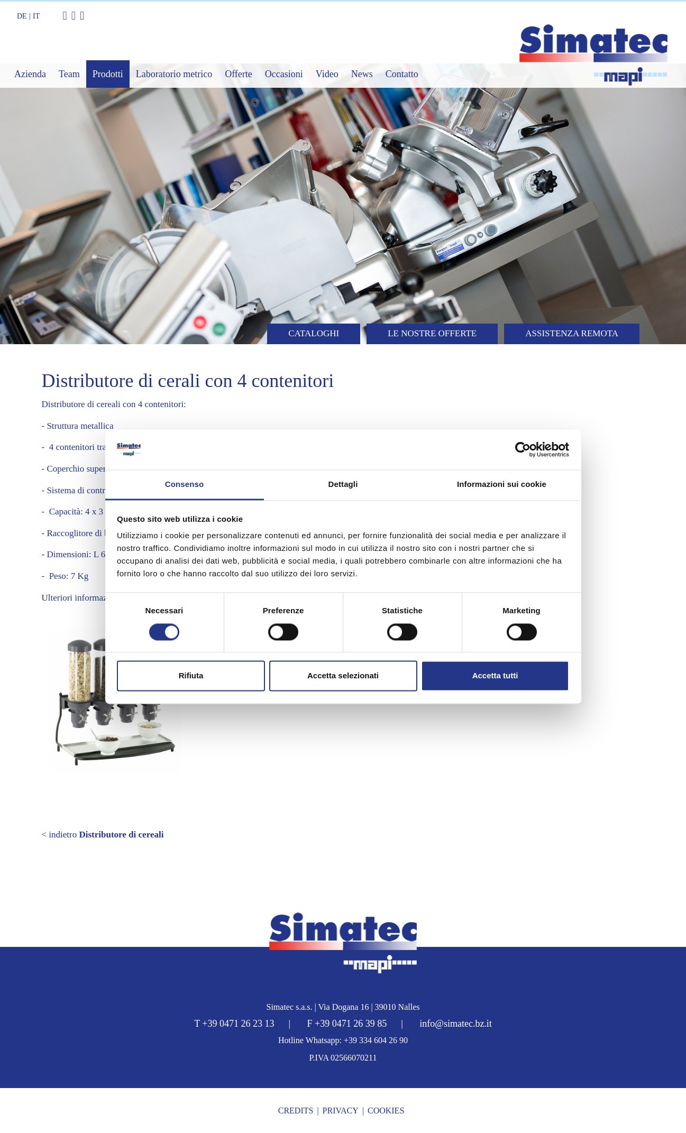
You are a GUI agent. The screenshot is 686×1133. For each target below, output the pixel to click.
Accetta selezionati (343, 675)
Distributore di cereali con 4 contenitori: (114, 404)
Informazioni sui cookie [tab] (501, 484)
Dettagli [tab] (343, 484)
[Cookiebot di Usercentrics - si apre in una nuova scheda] (523, 449)
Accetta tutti (495, 675)
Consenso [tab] (184, 484)
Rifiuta (191, 675)
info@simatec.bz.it (455, 1023)
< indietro (103, 835)
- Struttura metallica (78, 426)
